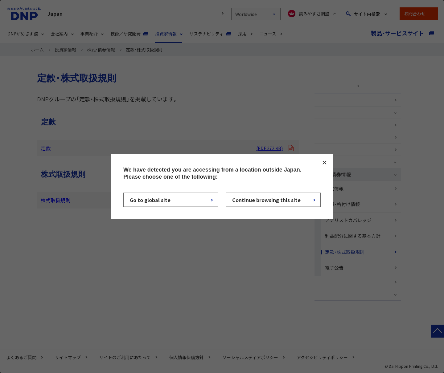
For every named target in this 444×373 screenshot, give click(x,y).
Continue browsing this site (266, 200)
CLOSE (324, 162)
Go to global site (150, 200)
